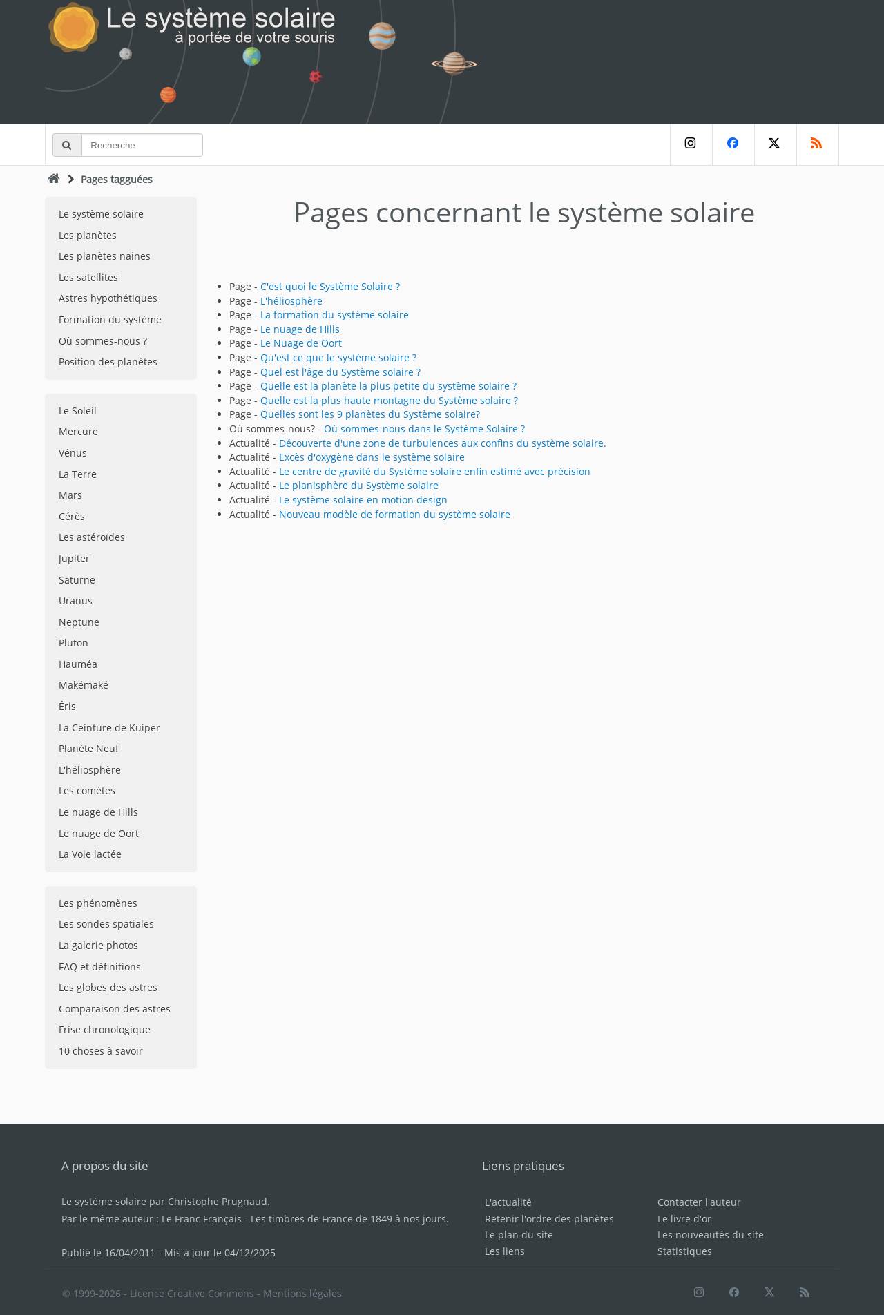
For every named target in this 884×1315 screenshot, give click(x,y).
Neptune (79, 621)
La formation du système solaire (334, 314)
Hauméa (78, 664)
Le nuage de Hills (98, 811)
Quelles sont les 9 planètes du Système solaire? (370, 414)
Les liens (505, 1251)
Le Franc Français (202, 1218)
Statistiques (684, 1251)
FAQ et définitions (100, 966)
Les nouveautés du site (710, 1234)
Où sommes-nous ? (103, 340)
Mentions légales (302, 1293)
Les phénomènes (98, 903)
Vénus (73, 452)
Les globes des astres (108, 987)
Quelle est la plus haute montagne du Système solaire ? (389, 400)
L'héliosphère (90, 769)
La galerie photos (98, 945)
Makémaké (83, 684)
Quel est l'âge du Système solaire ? (340, 371)
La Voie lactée (90, 854)
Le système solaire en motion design (363, 499)
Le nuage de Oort (99, 833)
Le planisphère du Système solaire (359, 485)
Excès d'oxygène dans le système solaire (372, 456)
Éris (67, 706)
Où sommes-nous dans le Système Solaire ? (424, 428)
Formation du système (110, 319)
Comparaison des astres (115, 1008)
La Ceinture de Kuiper (109, 727)
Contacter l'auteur (699, 1202)
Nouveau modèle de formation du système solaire (394, 514)
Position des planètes (108, 361)
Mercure (78, 431)
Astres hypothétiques (108, 298)
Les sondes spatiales (106, 923)
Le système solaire (101, 213)
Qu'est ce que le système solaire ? (338, 357)
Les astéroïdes (92, 537)
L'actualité (508, 1202)
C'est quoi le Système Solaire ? (330, 286)
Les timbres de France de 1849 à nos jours (348, 1218)
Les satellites (88, 277)
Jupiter (74, 558)
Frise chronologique (105, 1029)
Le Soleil (78, 410)
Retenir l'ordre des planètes (549, 1218)
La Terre (78, 474)
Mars (70, 494)
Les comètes (87, 790)
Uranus (76, 600)
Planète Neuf (89, 748)
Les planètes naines (105, 255)
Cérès (72, 516)
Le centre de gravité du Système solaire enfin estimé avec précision (434, 471)
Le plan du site (519, 1234)
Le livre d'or (684, 1218)
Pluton (73, 642)
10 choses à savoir (101, 1050)
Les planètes (88, 235)
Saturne (77, 579)
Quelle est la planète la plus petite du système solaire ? (388, 385)
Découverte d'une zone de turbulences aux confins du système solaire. (442, 443)
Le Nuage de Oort (301, 342)
